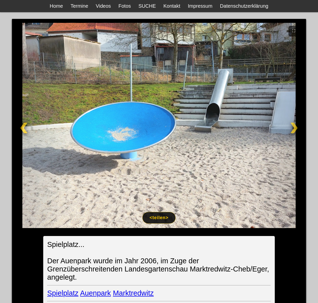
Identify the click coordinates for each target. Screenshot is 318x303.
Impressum (200, 6)
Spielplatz (63, 293)
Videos (103, 6)
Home (56, 6)
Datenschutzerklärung (244, 6)
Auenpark (95, 293)
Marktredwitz (133, 293)
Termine (79, 6)
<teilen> (159, 217)
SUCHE (147, 6)
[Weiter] (276, 125)
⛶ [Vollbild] (294, 30)
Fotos (125, 6)
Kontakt (171, 6)
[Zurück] (41, 125)
